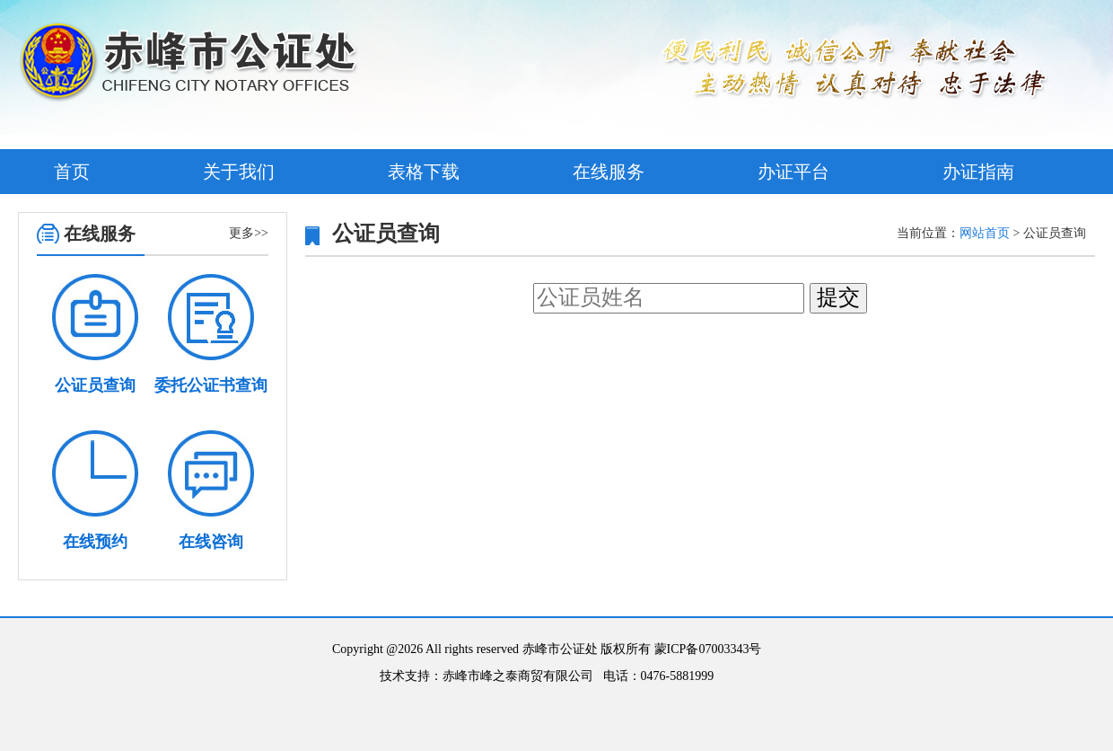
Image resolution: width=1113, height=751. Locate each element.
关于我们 (239, 171)
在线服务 (608, 171)
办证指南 (978, 171)
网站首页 (985, 233)
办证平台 (793, 171)
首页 (72, 171)
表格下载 (424, 171)
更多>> (248, 233)
